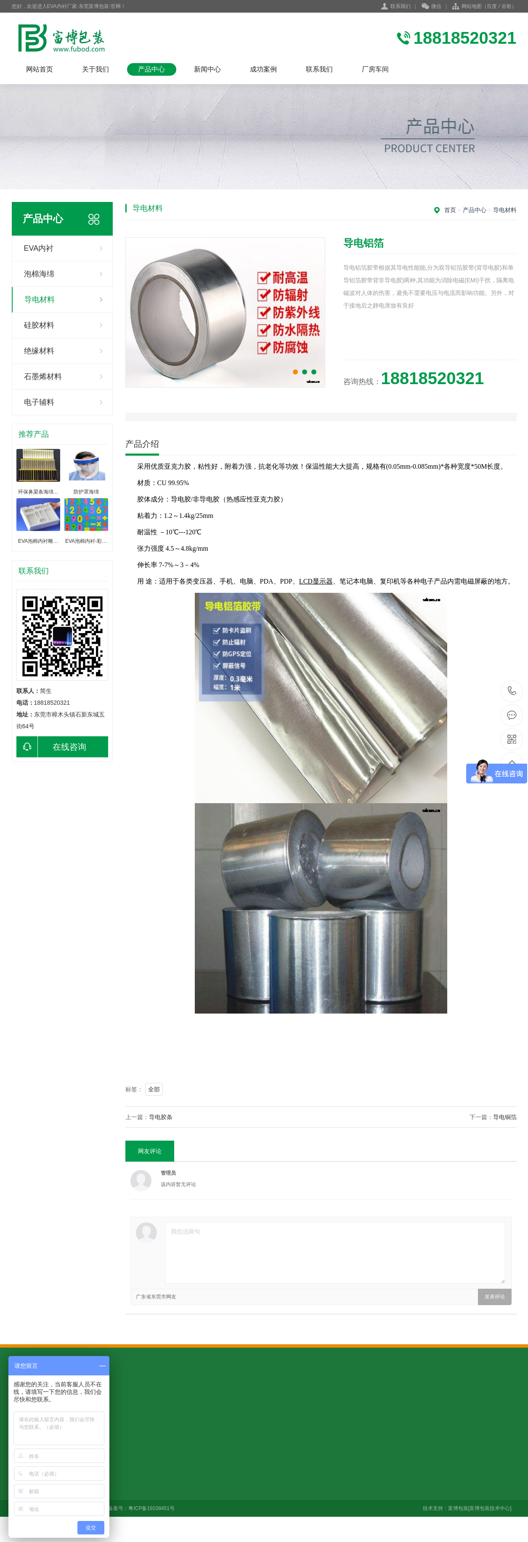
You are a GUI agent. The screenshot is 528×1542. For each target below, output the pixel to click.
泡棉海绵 (39, 274)
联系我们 (400, 6)
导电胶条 (160, 1117)
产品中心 (151, 69)
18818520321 (512, 691)
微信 (431, 7)
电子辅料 (39, 402)
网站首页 (39, 69)
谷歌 (506, 6)
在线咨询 (51, 746)
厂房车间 (375, 69)
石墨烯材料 (43, 376)
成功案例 (263, 69)
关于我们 (95, 69)
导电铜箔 (505, 1117)
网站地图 (472, 6)
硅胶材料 (39, 325)
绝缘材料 (39, 351)
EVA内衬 (39, 248)
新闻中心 (207, 69)
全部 (154, 1089)
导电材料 (39, 299)
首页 (450, 210)
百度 (492, 6)
